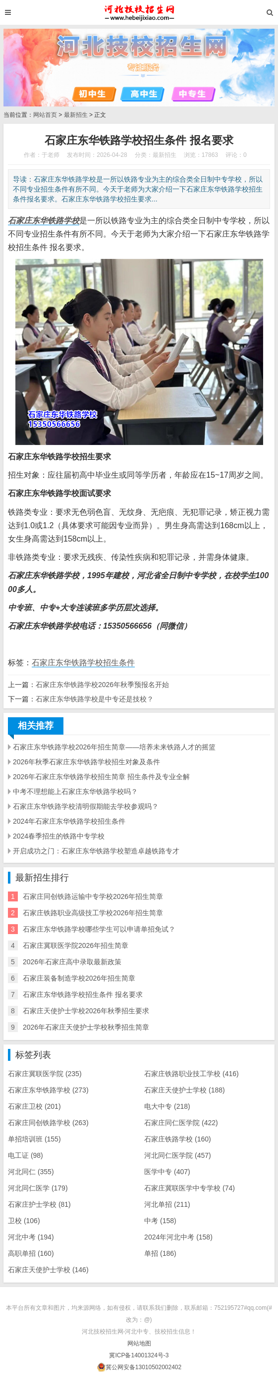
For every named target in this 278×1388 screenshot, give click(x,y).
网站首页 (45, 114)
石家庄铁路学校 (177, 1139)
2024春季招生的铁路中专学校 (59, 836)
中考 (160, 1221)
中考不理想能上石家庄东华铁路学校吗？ (75, 791)
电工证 (25, 1155)
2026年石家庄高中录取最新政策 (72, 962)
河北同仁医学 (38, 1188)
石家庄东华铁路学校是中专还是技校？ (95, 699)
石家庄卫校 (34, 1106)
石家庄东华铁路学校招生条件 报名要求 (83, 994)
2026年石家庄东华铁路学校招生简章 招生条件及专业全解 (101, 777)
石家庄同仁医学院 (181, 1123)
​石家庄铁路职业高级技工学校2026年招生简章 (93, 913)
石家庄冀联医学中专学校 (189, 1188)
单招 (160, 1253)
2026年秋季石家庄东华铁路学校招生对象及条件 (86, 762)
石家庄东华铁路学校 (48, 1090)
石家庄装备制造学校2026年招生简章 (79, 978)
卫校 (24, 1221)
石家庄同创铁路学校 (48, 1123)
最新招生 (76, 114)
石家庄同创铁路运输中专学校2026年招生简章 (93, 896)
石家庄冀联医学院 (45, 1074)
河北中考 (31, 1237)
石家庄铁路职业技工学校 (191, 1074)
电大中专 (167, 1106)
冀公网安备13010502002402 (143, 1367)
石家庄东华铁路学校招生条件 (83, 662)
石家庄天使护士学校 (184, 1090)
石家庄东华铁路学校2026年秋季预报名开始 (102, 685)
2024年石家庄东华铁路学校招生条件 (69, 821)
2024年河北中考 (178, 1237)
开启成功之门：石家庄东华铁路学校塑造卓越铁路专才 (96, 851)
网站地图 (139, 1343)
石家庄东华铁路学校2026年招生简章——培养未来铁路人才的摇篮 (114, 747)
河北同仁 (31, 1172)
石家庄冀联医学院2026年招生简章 (75, 945)
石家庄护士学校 (39, 1204)
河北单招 (167, 1204)
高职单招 (31, 1253)
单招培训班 (34, 1139)
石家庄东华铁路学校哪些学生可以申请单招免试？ (99, 929)
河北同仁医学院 (177, 1155)
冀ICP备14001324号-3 (138, 1355)
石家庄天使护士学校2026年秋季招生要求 (86, 1011)
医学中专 (167, 1172)
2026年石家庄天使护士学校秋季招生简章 (86, 1027)
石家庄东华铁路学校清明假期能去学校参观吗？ (86, 806)
